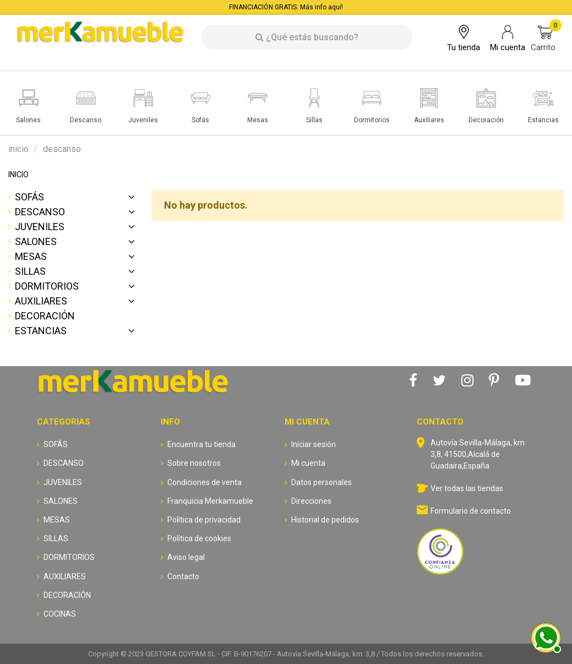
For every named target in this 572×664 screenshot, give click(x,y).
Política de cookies (199, 538)
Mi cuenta (308, 463)
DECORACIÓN (45, 316)
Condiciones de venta (204, 482)
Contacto (183, 576)
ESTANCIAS (41, 330)
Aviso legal (186, 557)
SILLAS (30, 271)
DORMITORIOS (47, 286)
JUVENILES (39, 226)
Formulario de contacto (471, 511)
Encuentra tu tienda (201, 444)
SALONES (36, 241)
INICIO (18, 174)
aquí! (335, 7)
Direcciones (311, 501)
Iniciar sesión (313, 444)
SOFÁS (29, 197)
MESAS (31, 256)
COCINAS (59, 613)
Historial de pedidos (325, 519)
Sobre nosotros (194, 463)
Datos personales (321, 482)
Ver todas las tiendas (467, 488)
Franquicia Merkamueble (210, 501)
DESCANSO (40, 211)
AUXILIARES (41, 301)
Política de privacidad (204, 519)
